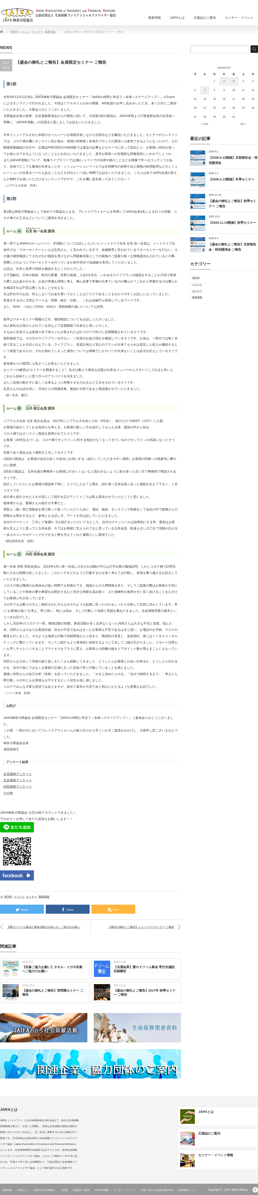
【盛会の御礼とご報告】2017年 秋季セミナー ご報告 (144, 992)
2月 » (243, 124)
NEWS (14, 31)
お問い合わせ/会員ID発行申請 (157, 1190)
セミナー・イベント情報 (215, 1155)
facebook (255, 1190)
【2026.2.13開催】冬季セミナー (231, 179)
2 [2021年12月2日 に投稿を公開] (224, 81)
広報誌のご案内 (205, 17)
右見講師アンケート (17, 774)
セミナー (37, 31)
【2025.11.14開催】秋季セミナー (232, 222)
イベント (25, 31)
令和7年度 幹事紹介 (44, 1190)
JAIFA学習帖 (102, 1190)
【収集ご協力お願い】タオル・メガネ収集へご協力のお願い (52, 969)
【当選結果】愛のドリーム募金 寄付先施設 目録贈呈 (144, 969)
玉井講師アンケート (17, 780)
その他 (8, 793)
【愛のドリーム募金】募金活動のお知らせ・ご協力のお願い (43, 927)
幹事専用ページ (187, 1190)
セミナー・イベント (239, 17)
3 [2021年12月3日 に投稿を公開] (233, 81)
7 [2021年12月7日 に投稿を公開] (204, 90)
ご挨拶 (64, 1190)
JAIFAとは (177, 17)
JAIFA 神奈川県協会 (236, 1189)
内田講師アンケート (17, 786)
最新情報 (154, 17)
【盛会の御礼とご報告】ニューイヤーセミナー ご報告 (141, 927)
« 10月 (204, 124)
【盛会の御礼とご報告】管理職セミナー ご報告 (52, 992)
